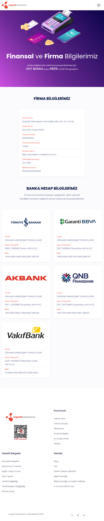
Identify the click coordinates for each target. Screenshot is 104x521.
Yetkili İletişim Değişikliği (13, 486)
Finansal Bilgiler (61, 433)
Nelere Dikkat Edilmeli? (65, 471)
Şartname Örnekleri (11, 466)
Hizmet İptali (8, 491)
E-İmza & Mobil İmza (64, 486)
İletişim (57, 443)
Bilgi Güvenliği (60, 476)
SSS (55, 466)
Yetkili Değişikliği (10, 481)
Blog (56, 461)
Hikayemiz (59, 428)
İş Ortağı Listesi (61, 438)
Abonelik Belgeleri (10, 461)
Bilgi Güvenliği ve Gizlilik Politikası (69, 481)
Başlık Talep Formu (11, 471)
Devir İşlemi (7, 476)
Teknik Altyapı (61, 423)
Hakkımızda (59, 418)
